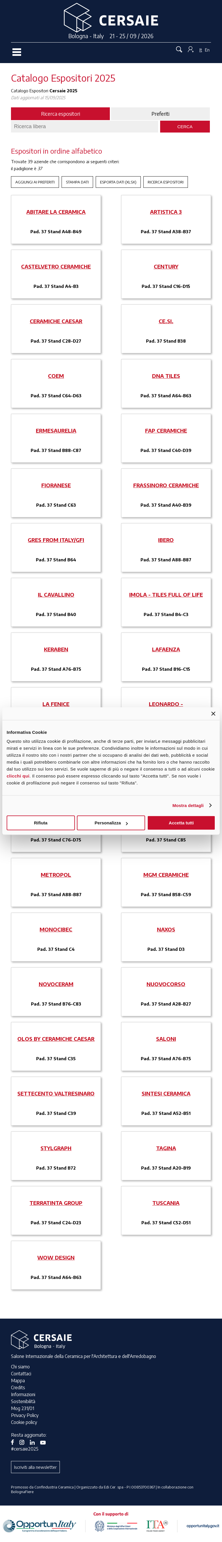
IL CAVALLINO (56, 594)
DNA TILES (166, 375)
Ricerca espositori (166, 182)
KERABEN (56, 649)
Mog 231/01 (22, 1408)
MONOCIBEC (56, 929)
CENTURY (166, 266)
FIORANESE (56, 485)
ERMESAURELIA (56, 430)
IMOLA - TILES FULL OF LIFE (166, 594)
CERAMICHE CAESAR (56, 321)
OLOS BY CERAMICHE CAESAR (56, 1038)
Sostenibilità (23, 1401)
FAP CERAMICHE (166, 430)
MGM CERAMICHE (166, 874)
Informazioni (23, 1394)
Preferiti (160, 113)
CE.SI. (166, 321)
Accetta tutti (181, 822)
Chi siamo (20, 1367)
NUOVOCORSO (166, 984)
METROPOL (56, 874)
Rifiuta (40, 822)
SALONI (166, 1038)
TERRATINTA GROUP (55, 1202)
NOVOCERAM (56, 984)
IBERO (166, 539)
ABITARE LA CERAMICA (56, 211)
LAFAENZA (166, 649)
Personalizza (111, 822)
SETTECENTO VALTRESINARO (56, 1093)
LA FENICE (55, 704)
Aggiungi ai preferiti (35, 182)
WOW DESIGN (56, 1257)
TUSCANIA (166, 1202)
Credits (18, 1387)
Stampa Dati (77, 182)
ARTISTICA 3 (166, 211)
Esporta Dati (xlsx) (118, 182)
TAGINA (166, 1148)
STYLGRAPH (55, 1148)
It (200, 49)
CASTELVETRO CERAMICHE (56, 266)
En (207, 49)
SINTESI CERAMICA (166, 1093)
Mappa (18, 1380)
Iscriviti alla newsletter (35, 1467)
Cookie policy (24, 1422)
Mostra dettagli (188, 805)
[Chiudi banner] (213, 714)
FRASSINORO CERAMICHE (166, 485)
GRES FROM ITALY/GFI (56, 539)
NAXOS (166, 929)
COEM (56, 375)
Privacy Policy (24, 1415)
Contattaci (21, 1373)
